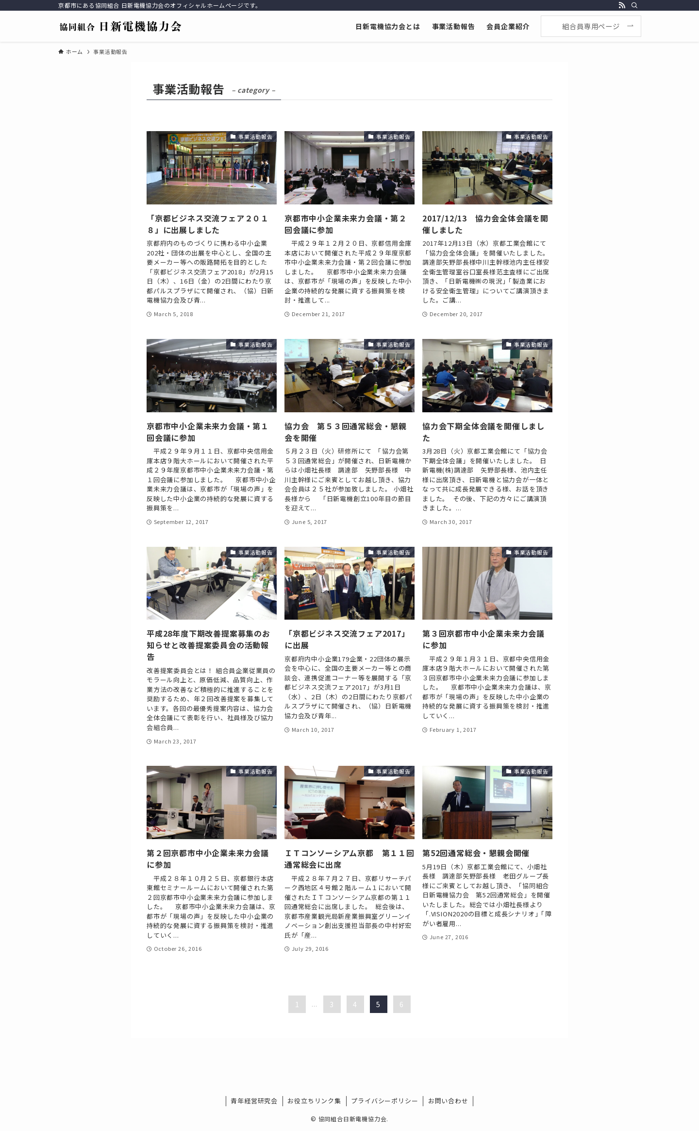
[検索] (634, 5)
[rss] (622, 5)
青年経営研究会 (254, 1100)
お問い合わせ (448, 1100)
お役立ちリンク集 (314, 1100)
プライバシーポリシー (384, 1100)
